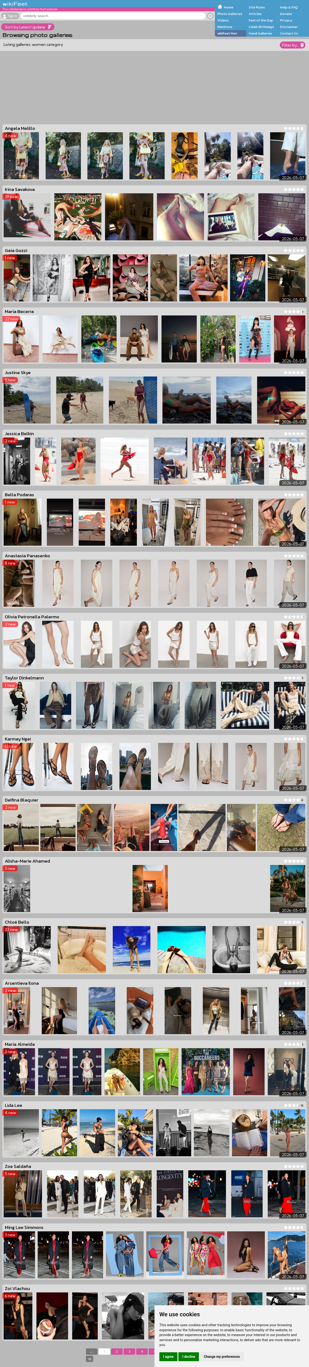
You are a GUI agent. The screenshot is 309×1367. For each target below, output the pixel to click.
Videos (223, 20)
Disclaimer (288, 26)
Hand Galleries (260, 33)
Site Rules (257, 7)
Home (228, 7)
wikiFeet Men (227, 33)
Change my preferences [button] (222, 1357)
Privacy (286, 20)
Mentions (224, 26)
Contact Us (289, 33)
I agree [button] (168, 1357)
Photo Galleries (229, 13)
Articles (255, 13)
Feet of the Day (261, 20)
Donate (286, 13)
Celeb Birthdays (261, 26)
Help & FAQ (289, 7)
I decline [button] (188, 1357)
